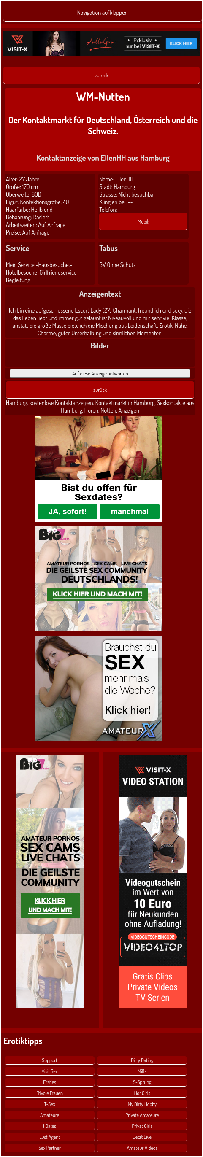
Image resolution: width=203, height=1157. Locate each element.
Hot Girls (142, 1093)
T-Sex (49, 1104)
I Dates (49, 1126)
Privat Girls (142, 1126)
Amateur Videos (142, 1148)
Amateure (49, 1115)
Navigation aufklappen (102, 12)
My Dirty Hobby (142, 1104)
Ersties (49, 1082)
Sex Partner (49, 1148)
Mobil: (143, 221)
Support (49, 1060)
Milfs (142, 1071)
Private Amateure (142, 1115)
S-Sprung (142, 1082)
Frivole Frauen (49, 1093)
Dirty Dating (142, 1060)
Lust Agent (49, 1137)
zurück (101, 75)
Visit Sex (50, 1071)
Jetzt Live (142, 1137)
